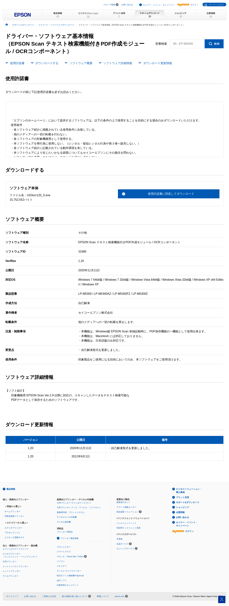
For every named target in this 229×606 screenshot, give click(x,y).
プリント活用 (182, 497)
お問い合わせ (127, 5)
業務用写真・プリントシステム (71, 512)
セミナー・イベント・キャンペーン (159, 5)
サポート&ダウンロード (187, 502)
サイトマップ (12, 596)
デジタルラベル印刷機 (67, 517)
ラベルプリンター (11, 576)
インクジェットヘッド (126, 523)
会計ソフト (62, 580)
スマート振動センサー (126, 507)
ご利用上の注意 (49, 596)
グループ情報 (109, 5)
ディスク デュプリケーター (69, 571)
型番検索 (161, 44)
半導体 (119, 539)
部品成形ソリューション (127, 512)
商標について (103, 596)
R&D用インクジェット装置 (128, 528)
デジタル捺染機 (64, 522)
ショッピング (182, 507)
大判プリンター (10, 561)
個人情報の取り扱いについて (76, 596)
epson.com (119, 596)
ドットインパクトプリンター (15, 566)
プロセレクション (12, 532)
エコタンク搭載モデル (14, 537)
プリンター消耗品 (65, 532)
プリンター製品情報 (69, 538)
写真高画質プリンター (14, 516)
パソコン (61, 561)
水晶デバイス (122, 544)
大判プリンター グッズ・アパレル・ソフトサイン (79, 507)
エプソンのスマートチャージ (15, 549)
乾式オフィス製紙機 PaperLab (70, 575)
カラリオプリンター (13, 528)
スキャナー (62, 566)
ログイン (187, 5)
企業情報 (180, 512)
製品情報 (10, 489)
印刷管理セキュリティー (68, 585)
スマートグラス (64, 552)
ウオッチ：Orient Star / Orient (70, 556)
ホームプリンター (12, 511)
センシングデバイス (125, 548)
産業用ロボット (123, 502)
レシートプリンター (12, 571)
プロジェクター (64, 547)
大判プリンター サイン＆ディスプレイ (74, 503)
